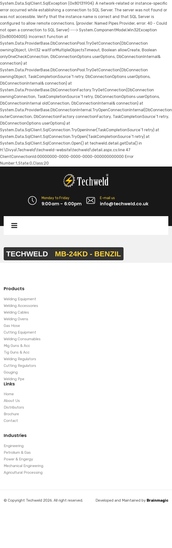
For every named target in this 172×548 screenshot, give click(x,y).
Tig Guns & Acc (17, 353)
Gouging (11, 373)
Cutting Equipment (20, 333)
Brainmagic (157, 500)
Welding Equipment (20, 299)
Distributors (14, 408)
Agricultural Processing (23, 473)
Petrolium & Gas (17, 453)
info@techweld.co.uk (124, 204)
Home (9, 394)
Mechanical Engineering (23, 466)
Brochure (11, 414)
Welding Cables (16, 313)
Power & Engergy (18, 459)
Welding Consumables (22, 339)
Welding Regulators (20, 359)
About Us (12, 401)
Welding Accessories (21, 306)
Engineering (14, 446)
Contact (11, 421)
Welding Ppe (14, 379)
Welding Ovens (16, 319)
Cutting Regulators (20, 366)
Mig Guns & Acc (17, 346)
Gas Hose (12, 326)
